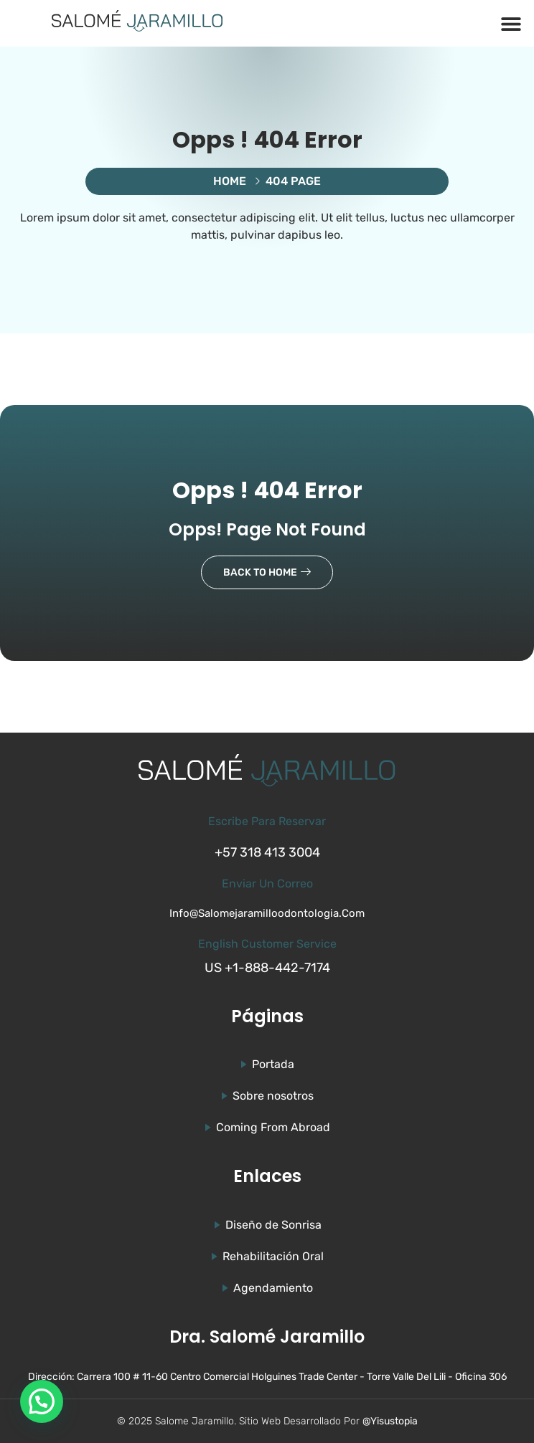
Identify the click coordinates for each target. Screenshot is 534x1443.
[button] (511, 23)
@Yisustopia (390, 1421)
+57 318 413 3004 (267, 852)
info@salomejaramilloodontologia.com (267, 913)
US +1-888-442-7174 (267, 968)
